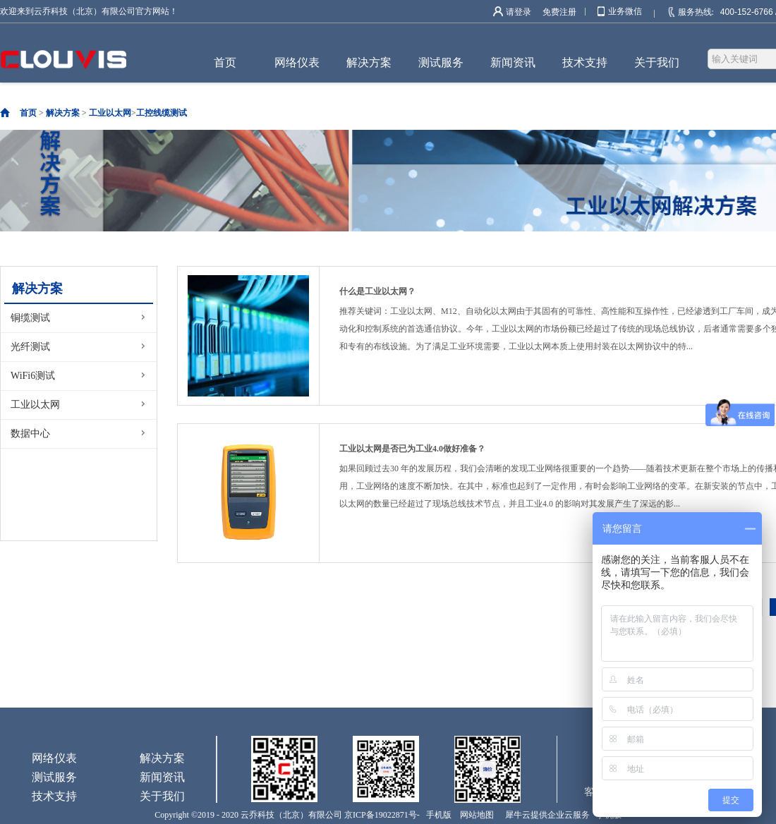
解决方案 (63, 113)
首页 (225, 62)
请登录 (518, 12)
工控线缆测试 (161, 113)
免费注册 (559, 12)
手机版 (436, 815)
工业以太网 (110, 113)
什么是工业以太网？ (377, 291)
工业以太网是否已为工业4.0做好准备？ (412, 449)
